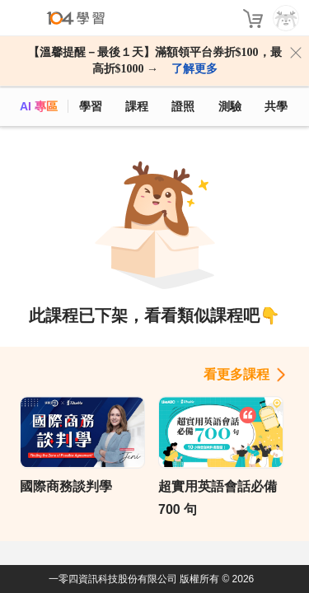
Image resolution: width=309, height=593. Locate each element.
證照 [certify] (182, 106)
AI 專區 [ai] (39, 106)
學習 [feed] (90, 106)
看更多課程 (236, 374)
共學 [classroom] (276, 106)
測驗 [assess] (229, 106)
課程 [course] (136, 106)
